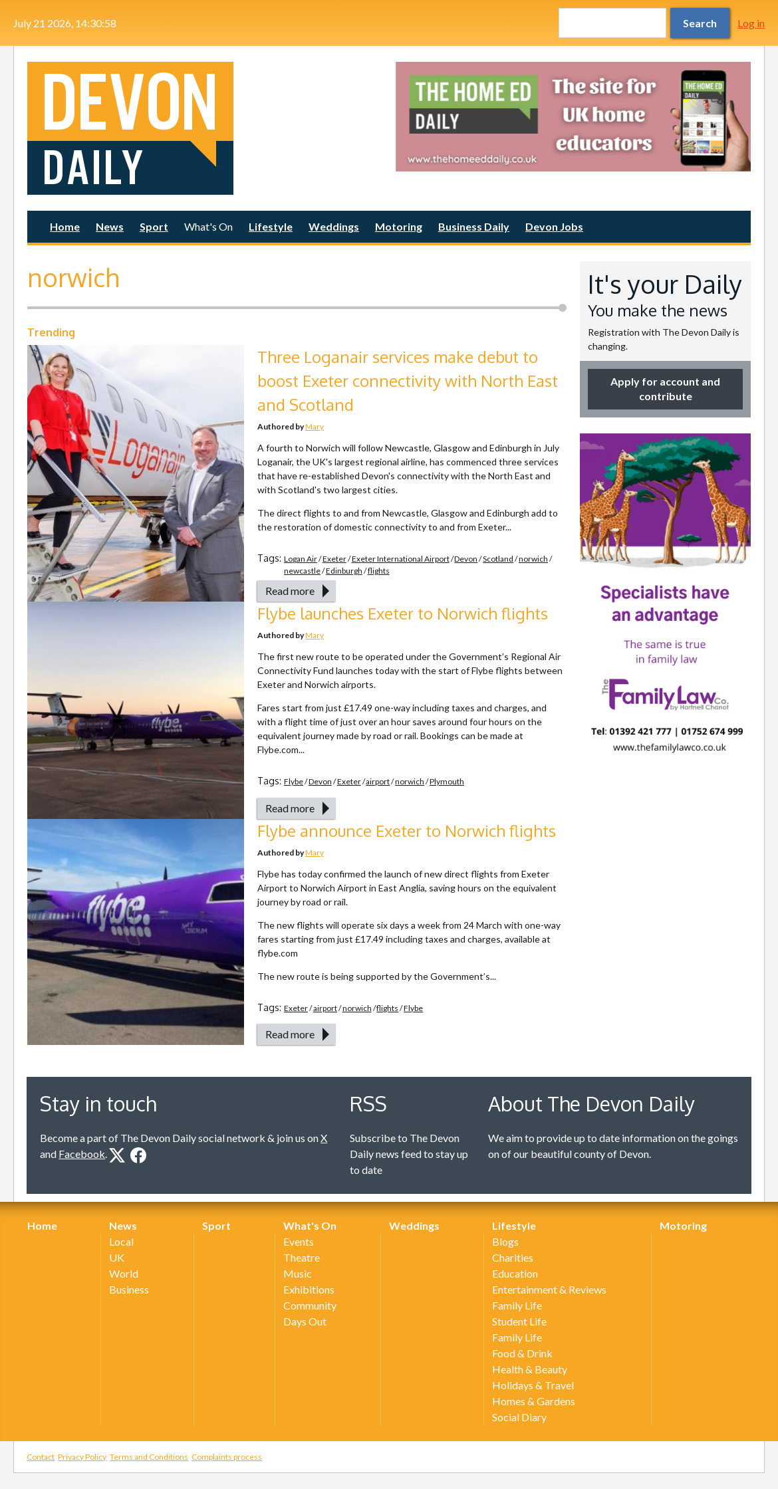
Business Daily (473, 226)
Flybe (293, 781)
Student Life (519, 1321)
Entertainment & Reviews (549, 1289)
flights (379, 571)
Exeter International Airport (401, 559)
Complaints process (227, 1457)
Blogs (505, 1241)
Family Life (517, 1305)
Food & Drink (522, 1353)
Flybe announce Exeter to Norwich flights (406, 830)
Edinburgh (344, 571)
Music (297, 1273)
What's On (208, 226)
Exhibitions (308, 1289)
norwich (533, 559)
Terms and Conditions (149, 1457)
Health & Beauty (529, 1369)
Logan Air (300, 559)
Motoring (398, 226)
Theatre (301, 1257)
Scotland (498, 559)
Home (65, 226)
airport (378, 781)
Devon (465, 559)
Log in (751, 23)
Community (309, 1305)
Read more (290, 590)
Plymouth (447, 781)
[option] (573, 117)
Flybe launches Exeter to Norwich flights (402, 613)
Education (515, 1273)
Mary (314, 426)
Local (121, 1241)
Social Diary (519, 1417)
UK (116, 1257)
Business (129, 1289)
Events (298, 1241)
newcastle (302, 571)
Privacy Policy (82, 1457)
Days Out (304, 1321)
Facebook (82, 1153)
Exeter (334, 559)
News (110, 226)
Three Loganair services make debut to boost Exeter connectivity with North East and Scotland (407, 380)
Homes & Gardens (533, 1401)
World (123, 1273)
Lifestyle (271, 226)
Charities (512, 1257)
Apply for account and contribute (665, 388)
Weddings (334, 226)
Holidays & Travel (533, 1385)
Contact (41, 1457)
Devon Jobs (554, 226)
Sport (154, 226)
